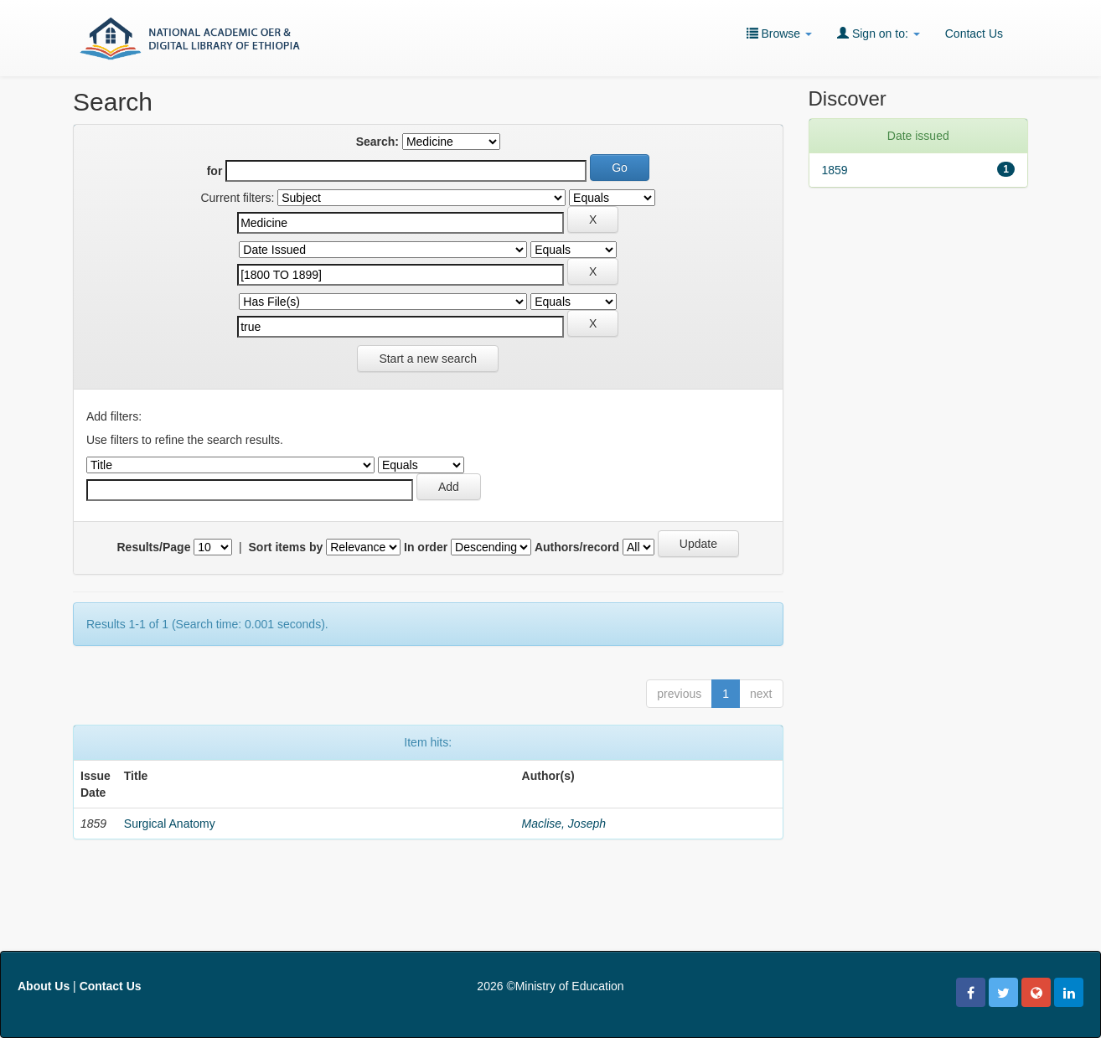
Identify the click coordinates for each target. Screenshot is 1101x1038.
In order (425, 547)
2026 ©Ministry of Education (550, 986)
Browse (779, 33)
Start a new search (428, 358)
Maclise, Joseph (564, 823)
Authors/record (577, 547)
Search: (377, 141)
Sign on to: (878, 33)
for (215, 171)
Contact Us (974, 33)
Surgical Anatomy (169, 823)
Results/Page (154, 547)
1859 (835, 170)
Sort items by (286, 547)
